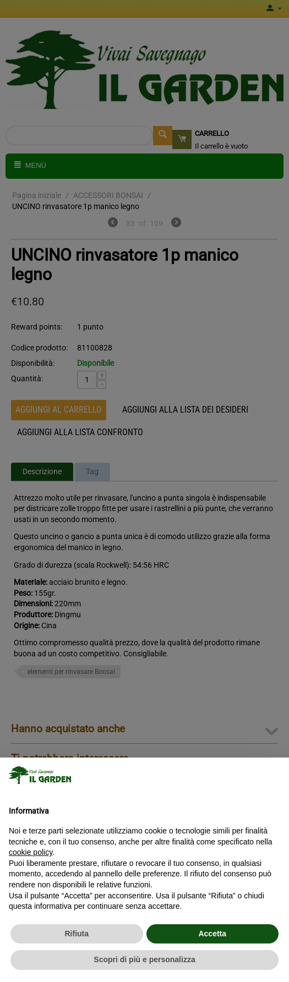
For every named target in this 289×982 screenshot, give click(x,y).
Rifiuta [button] (76, 933)
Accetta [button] (212, 933)
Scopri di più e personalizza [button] (144, 959)
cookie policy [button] (30, 852)
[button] (274, 775)
